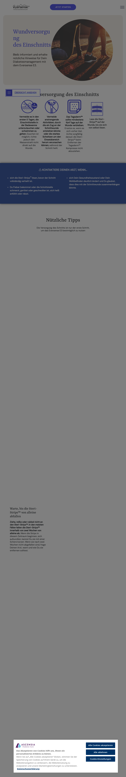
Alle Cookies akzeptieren (100, 745)
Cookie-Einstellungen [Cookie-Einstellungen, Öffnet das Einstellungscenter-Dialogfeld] (100, 759)
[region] (66, 756)
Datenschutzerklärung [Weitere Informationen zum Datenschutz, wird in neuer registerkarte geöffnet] (28, 768)
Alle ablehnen (100, 752)
